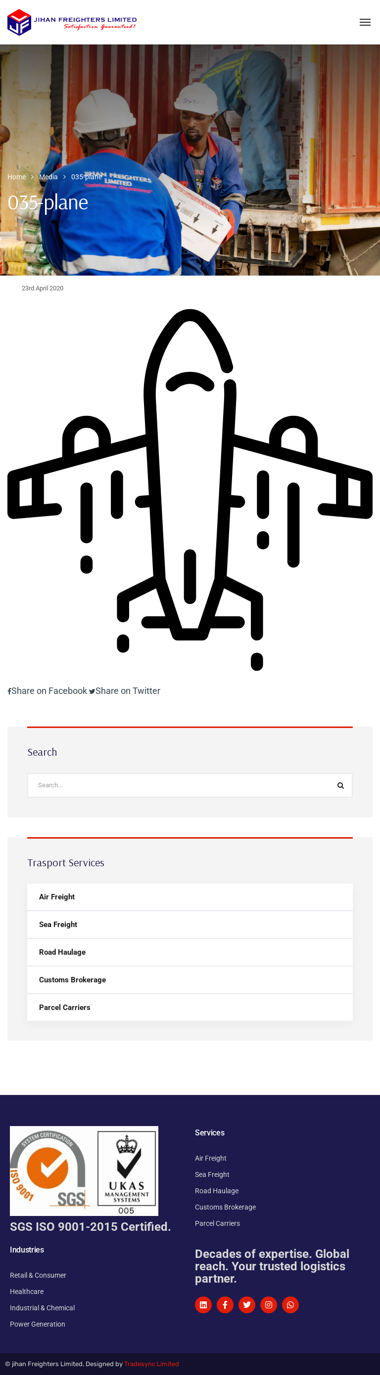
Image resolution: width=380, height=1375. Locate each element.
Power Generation (37, 1324)
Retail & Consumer (38, 1275)
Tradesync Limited (151, 1364)
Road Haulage (62, 952)
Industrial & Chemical (42, 1308)
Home (16, 177)
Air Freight (57, 896)
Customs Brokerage (72, 979)
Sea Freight (58, 924)
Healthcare (27, 1291)
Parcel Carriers (65, 1007)
